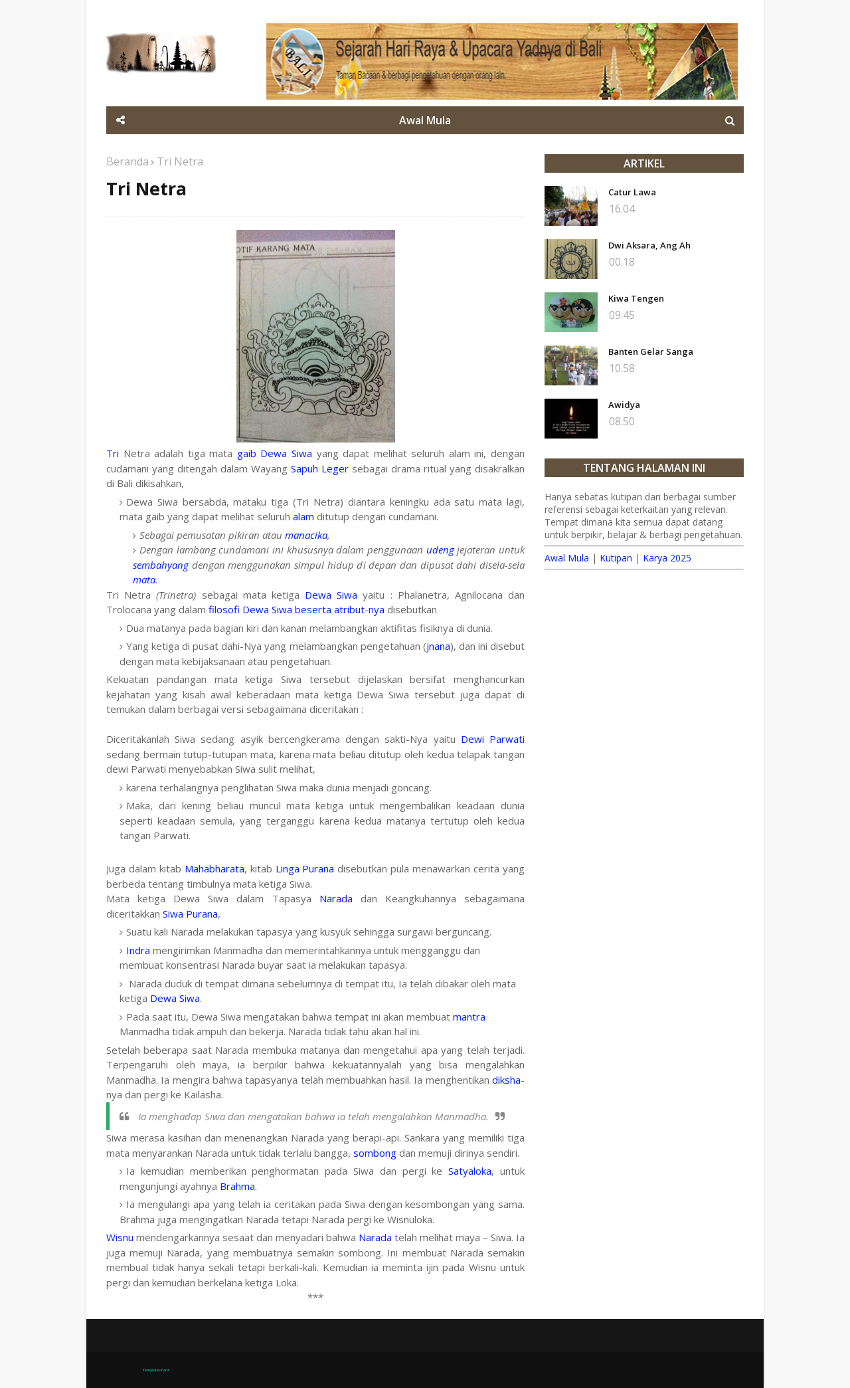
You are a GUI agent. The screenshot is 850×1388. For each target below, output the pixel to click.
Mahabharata (214, 868)
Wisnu (119, 1237)
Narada (336, 898)
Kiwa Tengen (636, 298)
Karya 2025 (667, 557)
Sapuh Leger (320, 468)
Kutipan (616, 557)
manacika (306, 535)
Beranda (127, 161)
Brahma (237, 1186)
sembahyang (161, 564)
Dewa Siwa (286, 453)
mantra (469, 1016)
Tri (112, 453)
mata (144, 579)
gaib (246, 453)
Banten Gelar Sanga (650, 351)
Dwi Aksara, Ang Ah (649, 245)
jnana (438, 645)
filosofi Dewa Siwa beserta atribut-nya (296, 609)
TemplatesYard (156, 1370)
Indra (138, 950)
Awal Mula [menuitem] (425, 120)
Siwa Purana (190, 913)
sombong (374, 1152)
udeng (440, 549)
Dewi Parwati (493, 738)
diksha (506, 1079)
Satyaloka (469, 1170)
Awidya (624, 405)
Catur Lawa (632, 192)
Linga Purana (305, 868)
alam (303, 516)
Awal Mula (567, 557)
